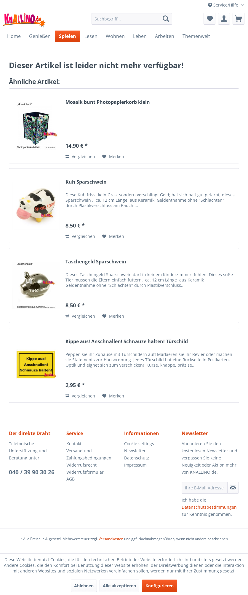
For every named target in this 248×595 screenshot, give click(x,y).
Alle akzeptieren (119, 585)
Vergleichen (80, 156)
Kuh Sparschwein (86, 182)
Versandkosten (111, 538)
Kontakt (73, 443)
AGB (70, 479)
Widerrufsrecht (81, 465)
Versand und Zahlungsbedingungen (88, 454)
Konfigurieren (159, 585)
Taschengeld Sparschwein (95, 262)
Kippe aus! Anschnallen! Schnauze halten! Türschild (126, 341)
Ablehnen (84, 585)
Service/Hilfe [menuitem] (223, 5)
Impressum (135, 465)
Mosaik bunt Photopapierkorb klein (107, 102)
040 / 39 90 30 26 (32, 472)
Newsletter (135, 451)
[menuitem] (132, 19)
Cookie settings (139, 443)
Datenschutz (136, 458)
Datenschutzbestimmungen (209, 507)
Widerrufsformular (85, 472)
